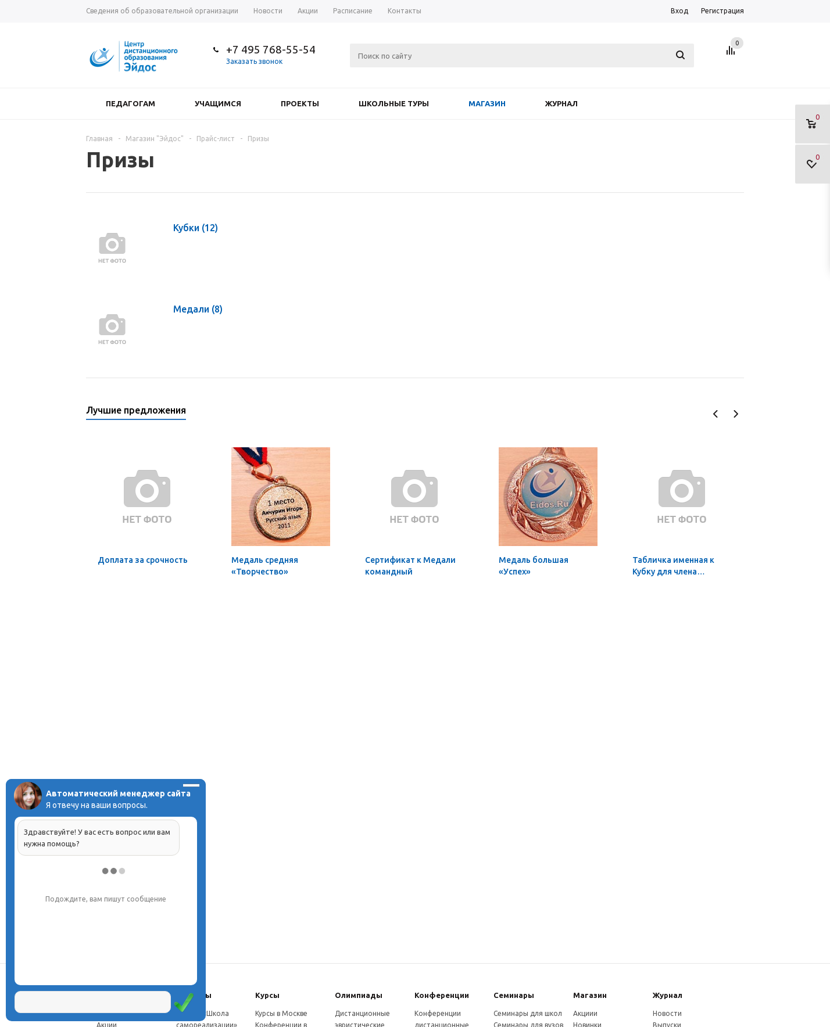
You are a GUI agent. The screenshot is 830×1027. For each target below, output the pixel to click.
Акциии (585, 1013)
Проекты (300, 103)
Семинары (513, 995)
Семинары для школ (527, 1013)
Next (735, 413)
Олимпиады (358, 995)
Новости (667, 1013)
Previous (715, 413)
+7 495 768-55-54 (271, 49)
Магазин (487, 103)
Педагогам (130, 103)
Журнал (561, 103)
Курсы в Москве (281, 1013)
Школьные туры (394, 103)
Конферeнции (441, 995)
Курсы (267, 995)
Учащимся (218, 103)
